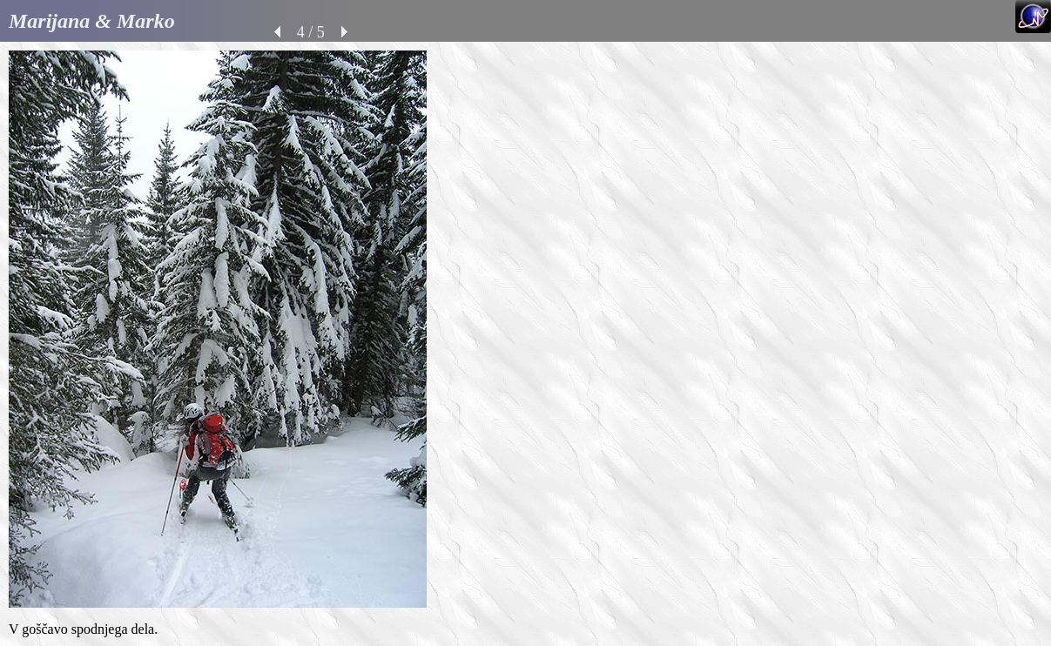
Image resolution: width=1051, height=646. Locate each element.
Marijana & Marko (92, 21)
